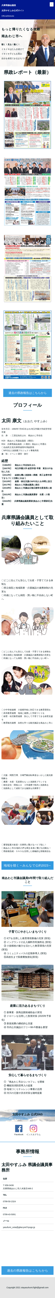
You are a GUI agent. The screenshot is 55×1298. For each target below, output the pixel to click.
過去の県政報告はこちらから (28, 406)
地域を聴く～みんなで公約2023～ (27, 879)
